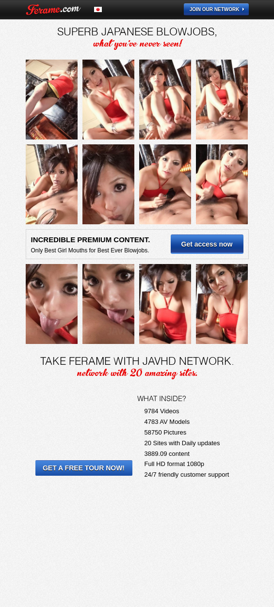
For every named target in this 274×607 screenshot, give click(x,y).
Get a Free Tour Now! (84, 468)
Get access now (207, 244)
